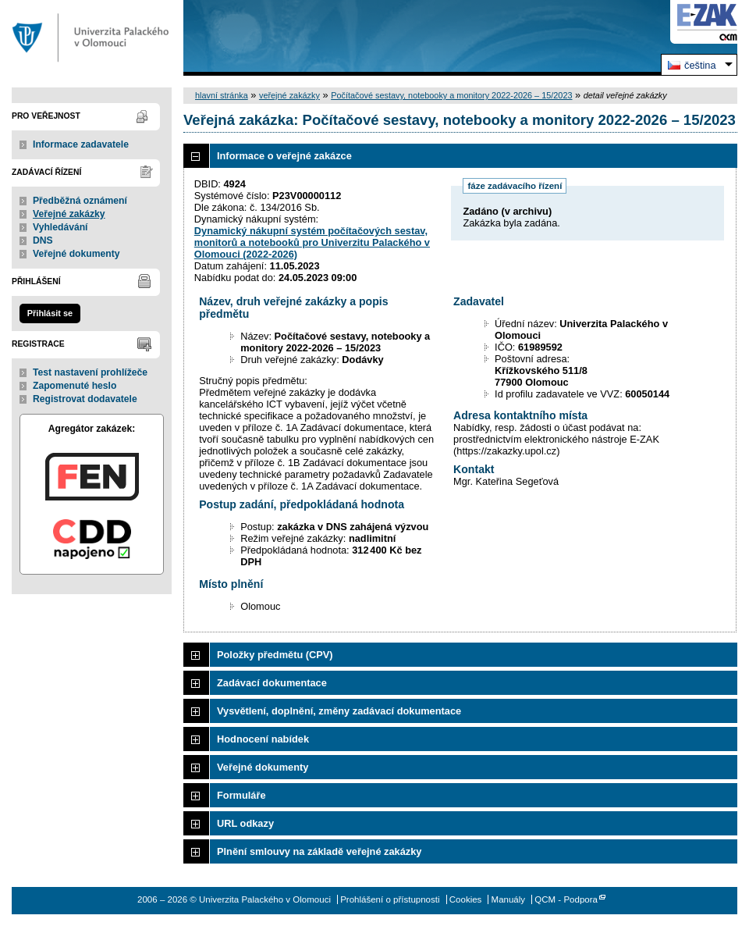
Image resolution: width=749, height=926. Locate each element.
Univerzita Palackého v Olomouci (91, 38)
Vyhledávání (60, 227)
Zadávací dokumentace (272, 683)
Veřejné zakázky (69, 213)
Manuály (509, 899)
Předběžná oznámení (80, 200)
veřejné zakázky (289, 95)
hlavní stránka (221, 95)
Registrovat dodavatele (85, 399)
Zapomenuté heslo (74, 385)
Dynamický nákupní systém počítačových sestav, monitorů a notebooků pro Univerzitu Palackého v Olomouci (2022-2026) (312, 242)
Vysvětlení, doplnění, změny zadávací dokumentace (339, 711)
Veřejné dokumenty (76, 253)
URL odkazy (245, 823)
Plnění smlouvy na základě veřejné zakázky (319, 851)
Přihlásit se (50, 313)
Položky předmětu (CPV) (275, 655)
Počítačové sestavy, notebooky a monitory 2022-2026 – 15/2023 (451, 95)
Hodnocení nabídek (263, 739)
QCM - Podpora (566, 899)
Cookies (465, 899)
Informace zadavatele (81, 144)
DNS (43, 240)
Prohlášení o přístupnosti (389, 899)
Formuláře (241, 795)
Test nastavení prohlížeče (90, 372)
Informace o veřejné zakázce (284, 156)
